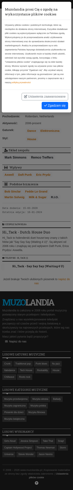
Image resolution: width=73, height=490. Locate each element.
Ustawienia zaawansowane (45, 96)
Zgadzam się (55, 105)
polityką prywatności (21, 82)
